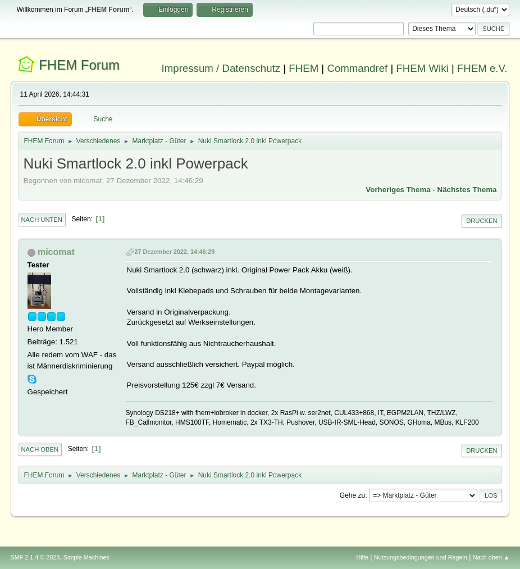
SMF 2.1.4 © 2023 (35, 557)
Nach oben (40, 449)
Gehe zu (352, 495)
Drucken (481, 220)
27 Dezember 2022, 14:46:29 (175, 251)
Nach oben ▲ (491, 557)
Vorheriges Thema (398, 189)
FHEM (303, 68)
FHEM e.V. (482, 68)
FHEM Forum (79, 64)
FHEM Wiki (422, 68)
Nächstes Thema (467, 189)
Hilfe (362, 557)
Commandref (357, 68)
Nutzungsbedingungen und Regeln (420, 557)
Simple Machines (86, 557)
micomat (56, 252)
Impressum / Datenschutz (221, 68)
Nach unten (41, 219)
